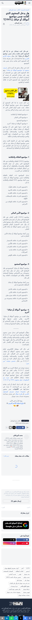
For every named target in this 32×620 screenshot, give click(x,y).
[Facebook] (29, 618)
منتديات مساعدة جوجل (24, 595)
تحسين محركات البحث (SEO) (22, 423)
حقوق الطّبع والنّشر (25, 586)
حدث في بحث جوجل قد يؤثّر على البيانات (19, 583)
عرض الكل (6, 456)
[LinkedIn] (7, 618)
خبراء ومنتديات (14, 586)
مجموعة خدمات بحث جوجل (13, 592)
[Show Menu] (29, 3)
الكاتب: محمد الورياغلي (14, 9)
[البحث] (2, 3)
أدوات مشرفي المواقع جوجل (11, 568)
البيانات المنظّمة (19, 571)
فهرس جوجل (26, 592)
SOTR (28, 568)
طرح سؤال (18, 394)
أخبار (22, 568)
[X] (20, 618)
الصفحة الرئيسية (25, 9)
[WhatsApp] (11, 618)
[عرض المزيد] (6, 427)
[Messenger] (25, 618)
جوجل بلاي (19, 580)
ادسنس (28, 571)
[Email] (2, 618)
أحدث (28, 507)
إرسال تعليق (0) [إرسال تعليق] (16, 501)
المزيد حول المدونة (7, 611)
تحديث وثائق (27, 577)
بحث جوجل (27, 574)
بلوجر (20, 574)
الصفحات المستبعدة (8, 571)
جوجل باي (27, 580)
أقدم (3, 507)
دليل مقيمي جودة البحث (14, 589)
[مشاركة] (4, 23)
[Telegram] (16, 618)
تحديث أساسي (12, 574)
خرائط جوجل (26, 589)
